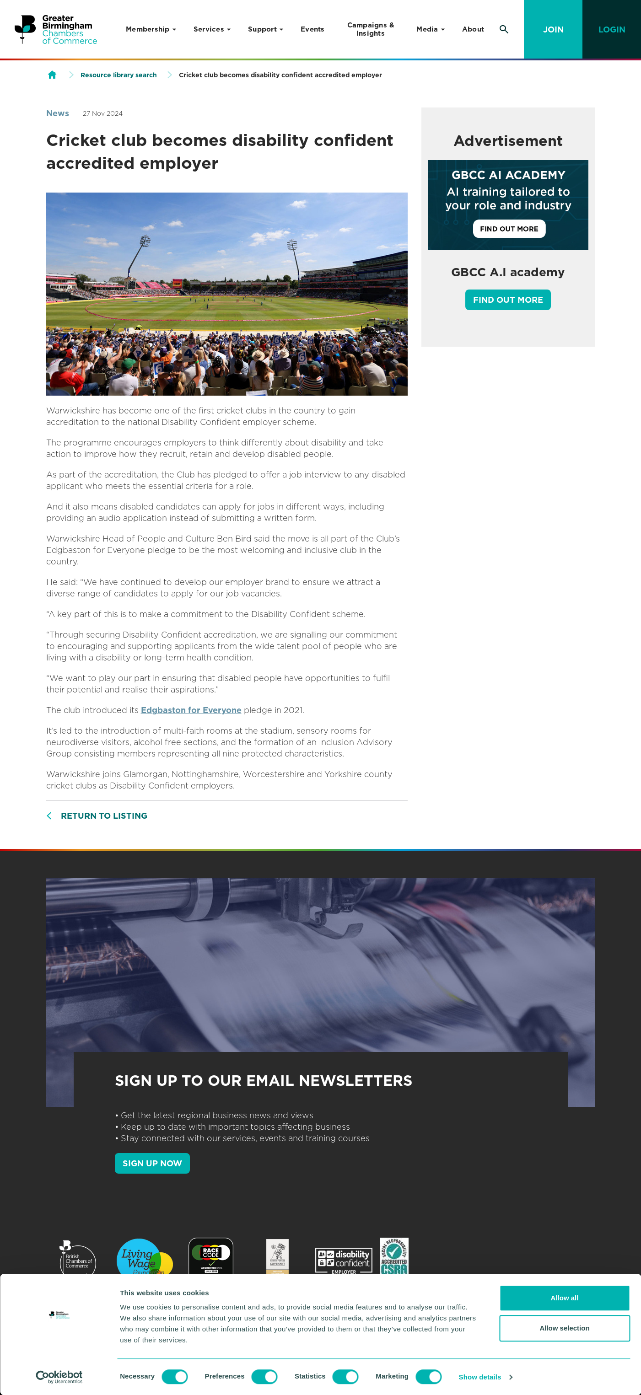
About (473, 29)
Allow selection (564, 1328)
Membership (148, 29)
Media (427, 29)
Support (262, 29)
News (57, 113)
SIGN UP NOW (152, 1163)
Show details (480, 1377)
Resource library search (119, 75)
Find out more (508, 300)
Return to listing (104, 816)
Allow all (565, 1298)
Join (553, 29)
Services (209, 29)
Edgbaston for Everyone (191, 710)
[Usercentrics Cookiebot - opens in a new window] (59, 1377)
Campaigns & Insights (370, 29)
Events (313, 29)
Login (611, 29)
